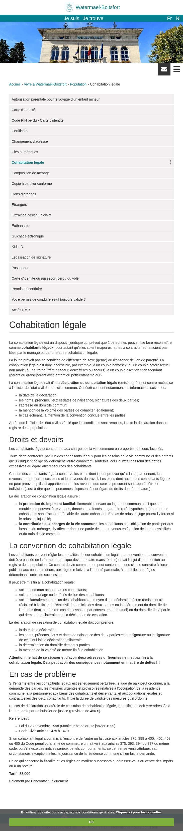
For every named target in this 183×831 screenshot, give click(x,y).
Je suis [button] (71, 18)
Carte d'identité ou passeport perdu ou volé (45, 278)
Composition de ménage (31, 173)
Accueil (15, 84)
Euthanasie (20, 226)
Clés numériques (25, 152)
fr (169, 18)
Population (78, 84)
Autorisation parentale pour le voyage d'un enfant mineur (56, 99)
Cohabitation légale (28, 162)
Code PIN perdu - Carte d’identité (38, 120)
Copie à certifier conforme (32, 184)
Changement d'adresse (30, 141)
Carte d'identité (23, 110)
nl (178, 18)
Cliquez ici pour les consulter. (139, 812)
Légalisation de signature (31, 257)
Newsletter (164, 70)
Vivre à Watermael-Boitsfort (45, 84)
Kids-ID (17, 247)
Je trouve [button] (93, 18)
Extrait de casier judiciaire (32, 215)
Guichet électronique (28, 236)
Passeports (20, 268)
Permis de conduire (27, 289)
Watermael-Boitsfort (98, 7)
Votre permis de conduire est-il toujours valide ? (49, 299)
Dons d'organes (24, 194)
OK (91, 822)
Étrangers (19, 205)
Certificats (19, 131)
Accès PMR (21, 310)
